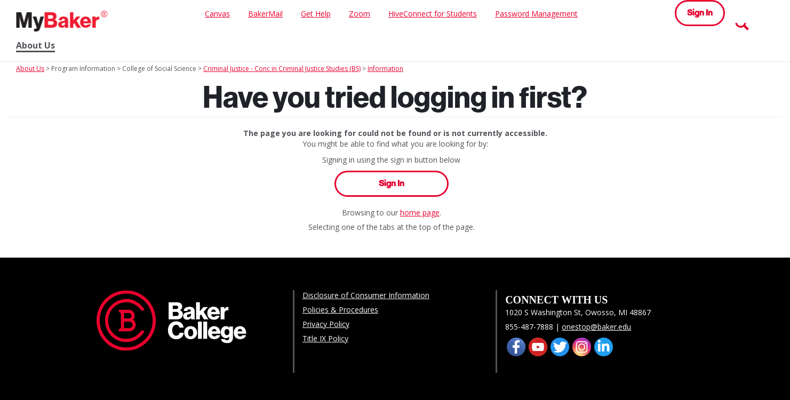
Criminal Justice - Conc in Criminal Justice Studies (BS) (282, 68)
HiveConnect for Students (432, 14)
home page (420, 212)
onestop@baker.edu (596, 327)
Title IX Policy (325, 338)
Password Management (536, 14)
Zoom (359, 14)
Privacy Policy (325, 324)
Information (385, 68)
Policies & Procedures (340, 310)
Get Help (316, 14)
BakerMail (265, 14)
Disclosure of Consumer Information (365, 295)
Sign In (700, 12)
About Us (35, 45)
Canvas (217, 14)
